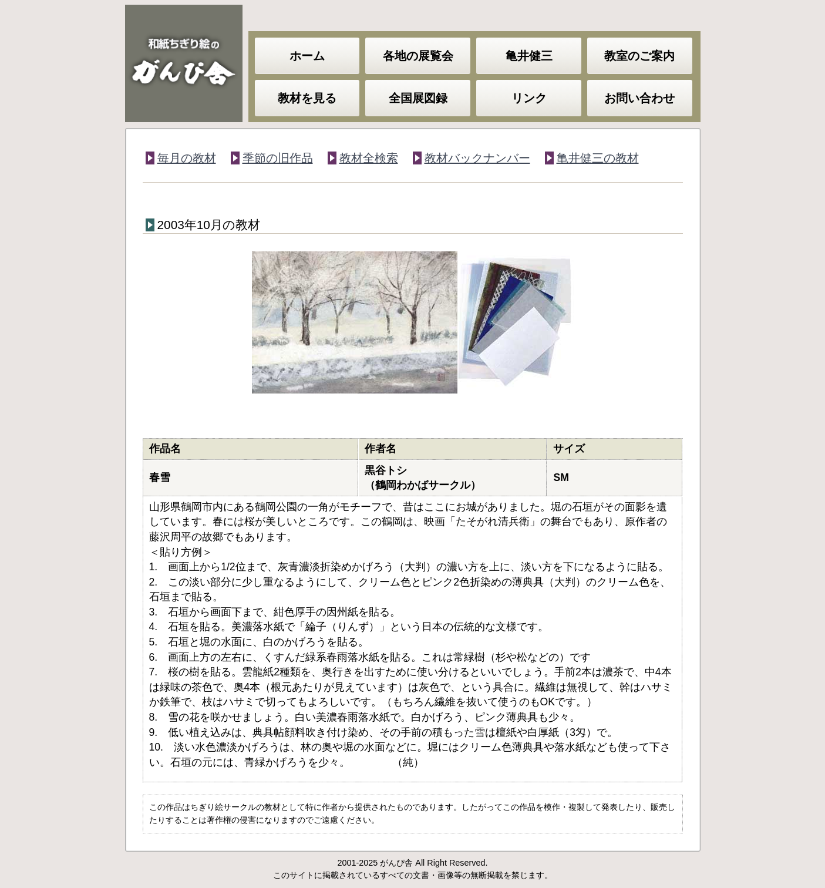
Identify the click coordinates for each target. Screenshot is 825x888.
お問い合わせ (639, 98)
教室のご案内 (639, 55)
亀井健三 (529, 55)
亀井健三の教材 (598, 158)
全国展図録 (418, 98)
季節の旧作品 (278, 158)
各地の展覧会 (418, 55)
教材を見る (307, 98)
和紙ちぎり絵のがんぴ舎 (184, 63)
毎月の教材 (186, 158)
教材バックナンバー (477, 158)
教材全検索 (368, 158)
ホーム (307, 55)
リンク (529, 98)
